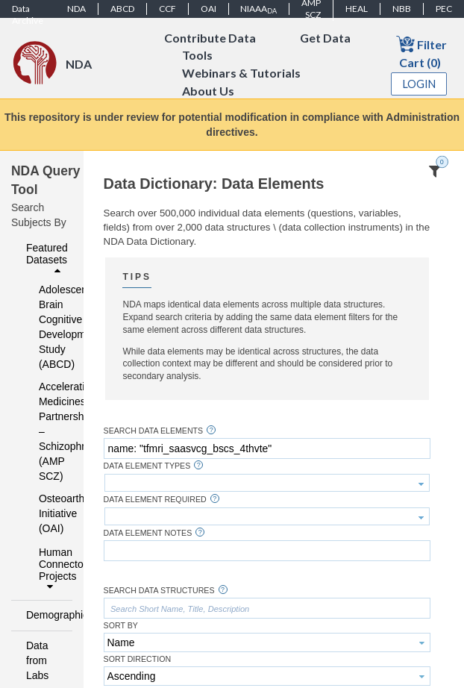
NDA (76, 8)
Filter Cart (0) (421, 51)
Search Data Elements (154, 431)
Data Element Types (147, 466)
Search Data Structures (159, 591)
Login (419, 84)
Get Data (325, 38)
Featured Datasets (47, 259)
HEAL (356, 8)
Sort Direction (138, 659)
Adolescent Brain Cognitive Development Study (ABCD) (46, 327)
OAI (208, 8)
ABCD (122, 8)
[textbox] (267, 448)
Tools (197, 56)
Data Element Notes (148, 533)
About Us (208, 91)
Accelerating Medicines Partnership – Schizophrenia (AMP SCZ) (46, 431)
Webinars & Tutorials (241, 73)
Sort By (121, 626)
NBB (401, 8)
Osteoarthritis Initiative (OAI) (46, 513)
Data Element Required (155, 499)
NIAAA (258, 9)
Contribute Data (210, 38)
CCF (167, 8)
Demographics (45, 615)
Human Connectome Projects (51, 569)
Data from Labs (37, 660)
